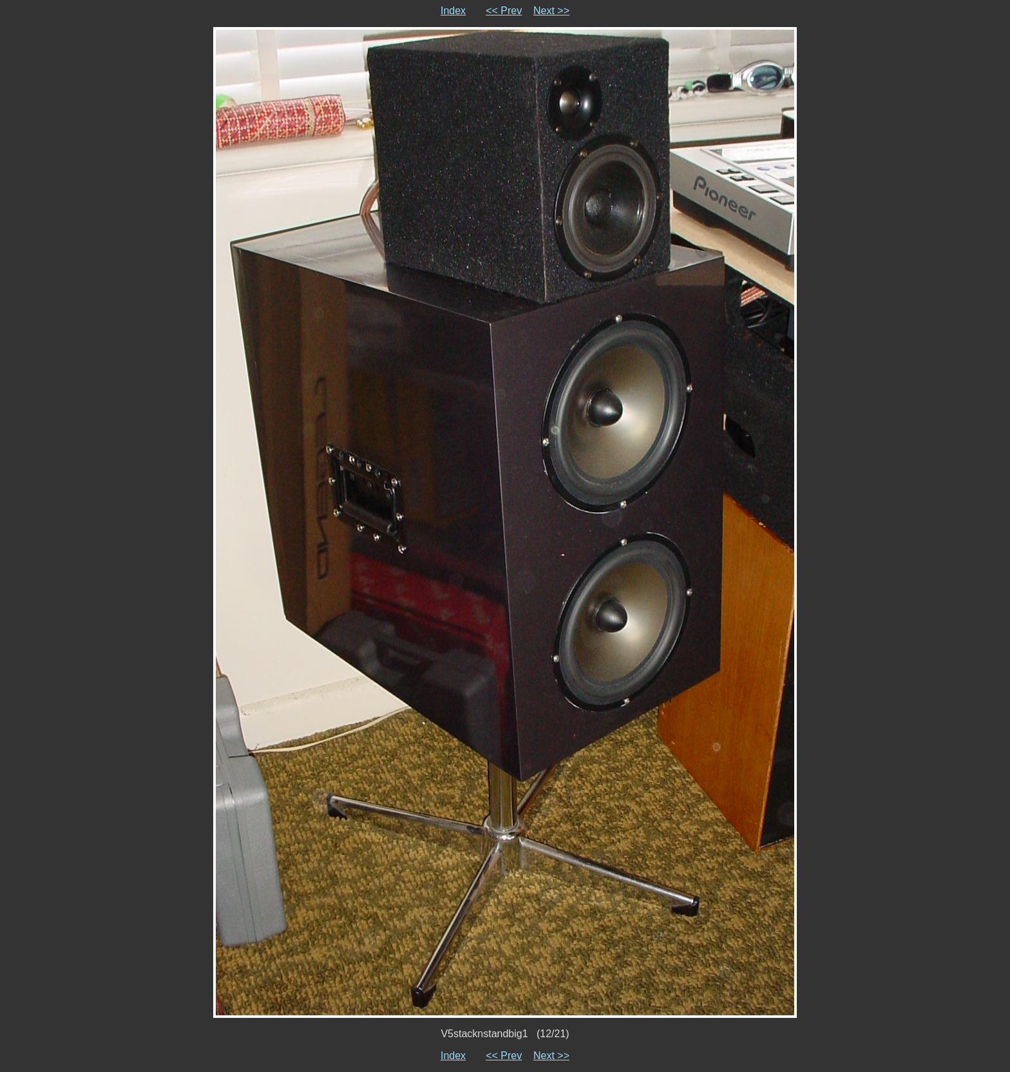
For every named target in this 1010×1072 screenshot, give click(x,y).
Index (453, 10)
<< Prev (504, 10)
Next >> (551, 10)
